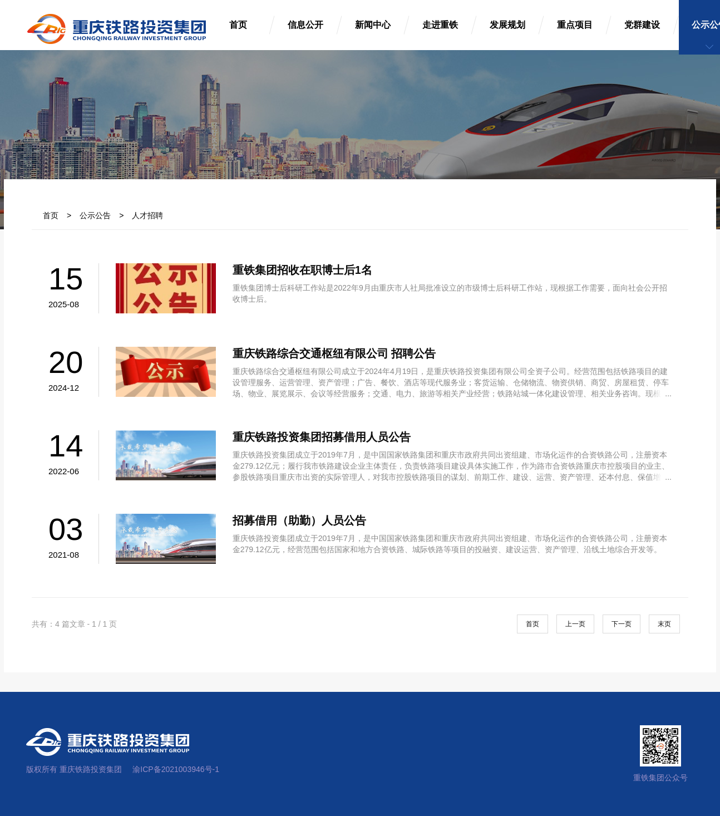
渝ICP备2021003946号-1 (175, 769)
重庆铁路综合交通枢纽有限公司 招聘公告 (334, 353)
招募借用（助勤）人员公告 (299, 520)
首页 (50, 215)
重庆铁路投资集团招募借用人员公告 (322, 437)
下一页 (621, 624)
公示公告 (95, 215)
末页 (664, 624)
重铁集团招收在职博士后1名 (302, 270)
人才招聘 (147, 215)
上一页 (575, 624)
